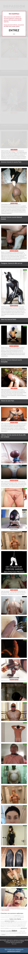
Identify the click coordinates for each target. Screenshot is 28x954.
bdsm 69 (20, 925)
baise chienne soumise (9, 915)
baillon (5, 926)
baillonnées (3, 915)
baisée (18, 931)
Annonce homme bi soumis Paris (11, 162)
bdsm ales (21, 933)
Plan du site (14, 943)
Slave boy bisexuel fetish (8, 319)
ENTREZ (14, 30)
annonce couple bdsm (5, 919)
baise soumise (22, 926)
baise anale (22, 931)
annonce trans (13, 923)
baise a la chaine (15, 919)
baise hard (17, 915)
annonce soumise (19, 923)
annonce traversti (10, 926)
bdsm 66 (23, 925)
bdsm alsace (14, 928)
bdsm (14, 930)
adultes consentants (18, 921)
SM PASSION (3, 940)
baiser (4, 934)
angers (10, 928)
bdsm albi (10, 922)
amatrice (19, 922)
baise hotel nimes (6, 923)
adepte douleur (15, 925)
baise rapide (16, 926)
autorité (19, 928)
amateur (6, 922)
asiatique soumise (16, 917)
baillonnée (8, 934)
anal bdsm (14, 922)
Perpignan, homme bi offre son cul (11, 263)
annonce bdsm (9, 921)
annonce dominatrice (5, 933)
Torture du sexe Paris (7, 401)
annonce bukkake (5, 928)
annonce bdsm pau (13, 933)
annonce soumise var (7, 925)
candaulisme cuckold (13, 951)
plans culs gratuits (5, 910)
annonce (22, 917)
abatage (2, 926)
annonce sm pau (8, 917)
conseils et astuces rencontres (12, 907)
